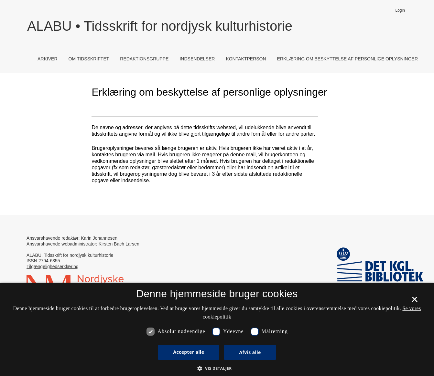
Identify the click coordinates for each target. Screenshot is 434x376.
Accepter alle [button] (188, 352)
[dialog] (217, 329)
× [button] (414, 301)
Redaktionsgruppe (144, 58)
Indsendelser (197, 58)
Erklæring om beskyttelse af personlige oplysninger (347, 58)
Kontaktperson (246, 58)
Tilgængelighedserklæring (53, 266)
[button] (217, 368)
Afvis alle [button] (250, 352)
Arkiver (47, 58)
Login (400, 10)
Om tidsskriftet (89, 58)
